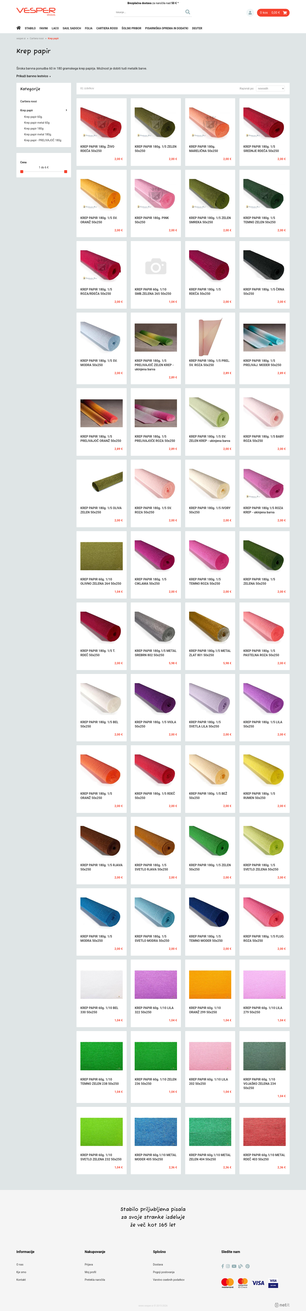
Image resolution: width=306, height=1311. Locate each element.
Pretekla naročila (95, 1279)
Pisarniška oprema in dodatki (166, 28)
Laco (55, 28)
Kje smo (21, 1272)
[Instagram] (228, 1266)
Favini (44, 28)
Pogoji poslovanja (163, 1272)
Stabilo (30, 28)
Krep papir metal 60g (37, 122)
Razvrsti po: (247, 88)
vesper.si (21, 38)
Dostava (158, 1264)
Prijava (250, 13)
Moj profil (90, 1272)
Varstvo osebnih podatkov (168, 1279)
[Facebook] (222, 1266)
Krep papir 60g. (33, 116)
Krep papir (53, 38)
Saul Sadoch (72, 28)
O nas (19, 1264)
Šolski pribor (131, 28)
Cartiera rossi (107, 28)
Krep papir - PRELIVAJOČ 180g (42, 140)
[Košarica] (273, 13)
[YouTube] (234, 1266)
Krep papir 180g (34, 128)
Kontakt (21, 1279)
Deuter (197, 28)
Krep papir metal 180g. (38, 134)
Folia (89, 28)
